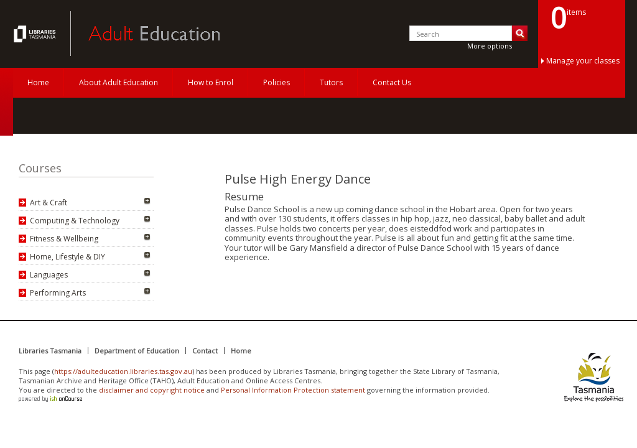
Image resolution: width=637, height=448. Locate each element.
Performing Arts (58, 292)
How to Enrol (210, 82)
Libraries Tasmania (50, 350)
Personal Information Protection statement (293, 389)
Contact (205, 350)
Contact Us (392, 82)
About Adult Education (118, 82)
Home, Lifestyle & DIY (67, 256)
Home (38, 82)
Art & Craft (48, 202)
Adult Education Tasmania (36, 33)
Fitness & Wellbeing (64, 238)
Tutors (331, 82)
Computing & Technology (74, 220)
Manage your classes (583, 60)
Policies (276, 82)
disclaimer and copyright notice (152, 389)
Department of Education (137, 350)
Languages (49, 274)
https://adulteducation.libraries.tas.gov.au (123, 371)
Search (520, 33)
